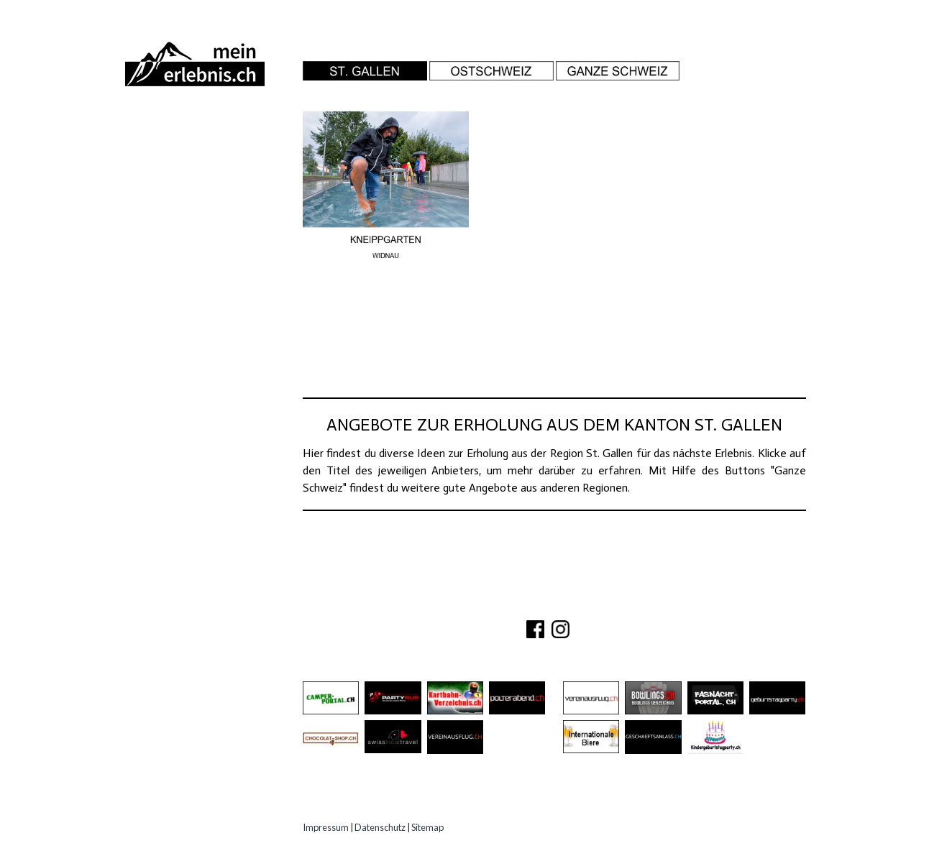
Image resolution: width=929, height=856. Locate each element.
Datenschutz (380, 827)
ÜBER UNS (458, 604)
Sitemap (427, 827)
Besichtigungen (179, 181)
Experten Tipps (177, 288)
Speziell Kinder (178, 235)
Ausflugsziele (176, 155)
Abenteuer (163, 128)
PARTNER (578, 604)
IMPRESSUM (645, 604)
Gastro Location (185, 208)
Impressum (326, 827)
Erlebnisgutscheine (192, 261)
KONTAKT (519, 604)
